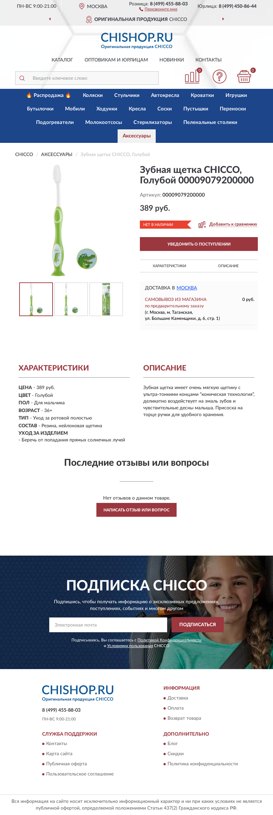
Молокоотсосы (103, 122)
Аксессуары (137, 135)
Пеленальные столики (210, 122)
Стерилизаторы (152, 122)
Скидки (176, 754)
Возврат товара (184, 718)
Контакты (208, 60)
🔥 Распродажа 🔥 (48, 95)
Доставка (178, 698)
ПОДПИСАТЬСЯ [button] (197, 624)
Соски (164, 108)
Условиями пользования (130, 646)
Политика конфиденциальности (203, 764)
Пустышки (195, 108)
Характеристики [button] (169, 266)
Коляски (93, 95)
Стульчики (127, 95)
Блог (173, 743)
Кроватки (202, 95)
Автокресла (165, 95)
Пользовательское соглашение (80, 774)
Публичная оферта (66, 764)
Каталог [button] (62, 60)
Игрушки (236, 95)
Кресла (137, 108)
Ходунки (106, 108)
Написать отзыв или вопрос (136, 510)
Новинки (171, 60)
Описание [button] (228, 266)
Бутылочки (40, 108)
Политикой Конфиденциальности (170, 640)
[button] (158, 9)
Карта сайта (59, 754)
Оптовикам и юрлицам (116, 60)
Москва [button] (187, 288)
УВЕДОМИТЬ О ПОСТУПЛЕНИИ (199, 244)
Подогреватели (55, 122)
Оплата (176, 708)
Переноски (233, 108)
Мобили (75, 108)
